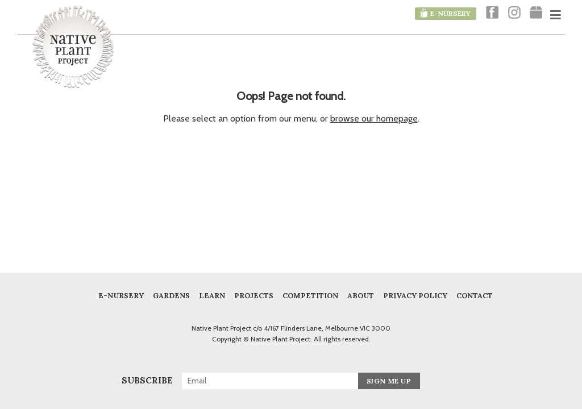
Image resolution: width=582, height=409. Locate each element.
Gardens (171, 295)
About (360, 295)
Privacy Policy (415, 295)
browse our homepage (374, 118)
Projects (253, 295)
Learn (212, 295)
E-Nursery (121, 295)
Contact (474, 295)
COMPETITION (310, 295)
